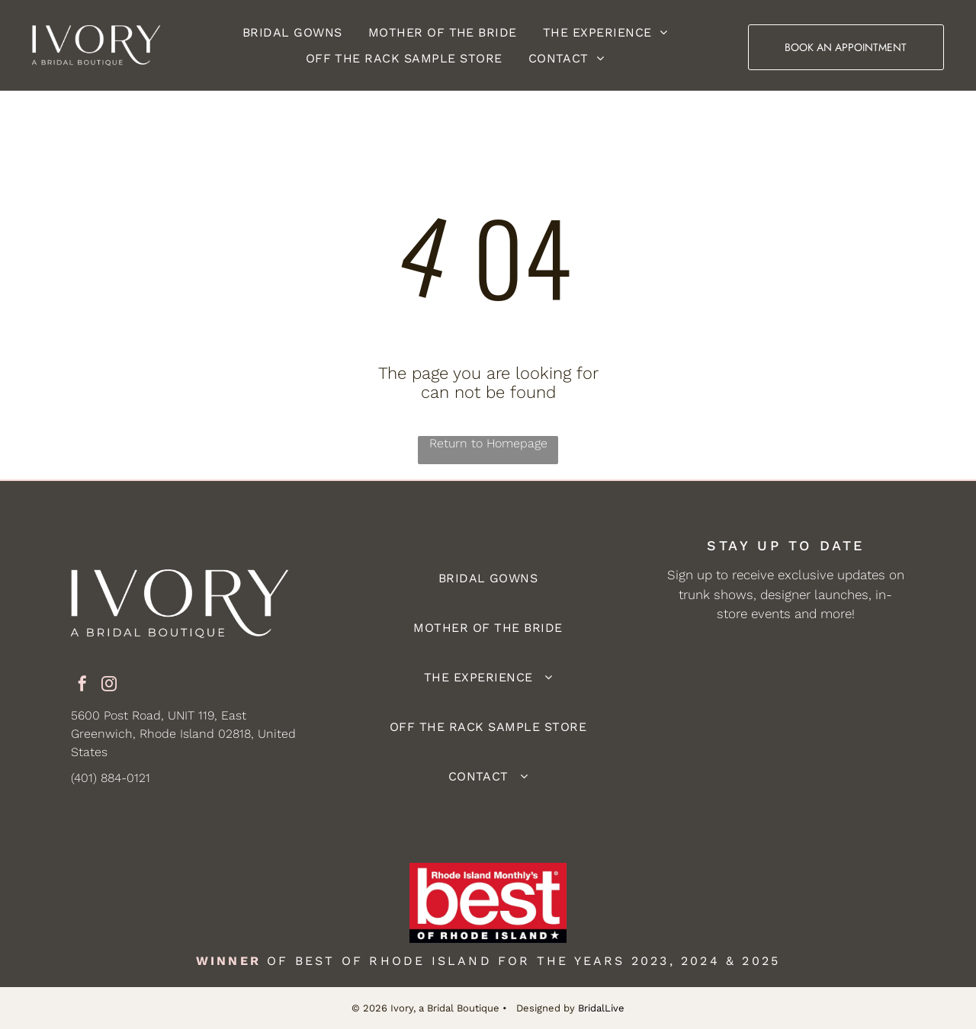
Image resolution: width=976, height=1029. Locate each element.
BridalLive (601, 1008)
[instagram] (109, 685)
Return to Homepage (488, 443)
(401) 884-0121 (110, 778)
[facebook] (82, 685)
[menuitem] (292, 32)
